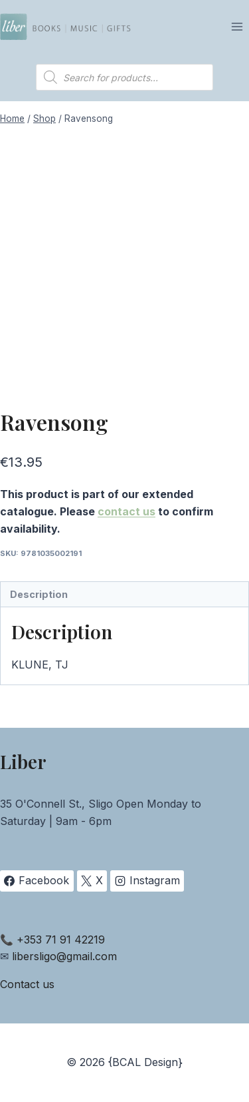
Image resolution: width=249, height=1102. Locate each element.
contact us (126, 511)
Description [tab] (39, 594)
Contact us (27, 984)
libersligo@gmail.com (64, 956)
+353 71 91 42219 (61, 939)
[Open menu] (236, 26)
